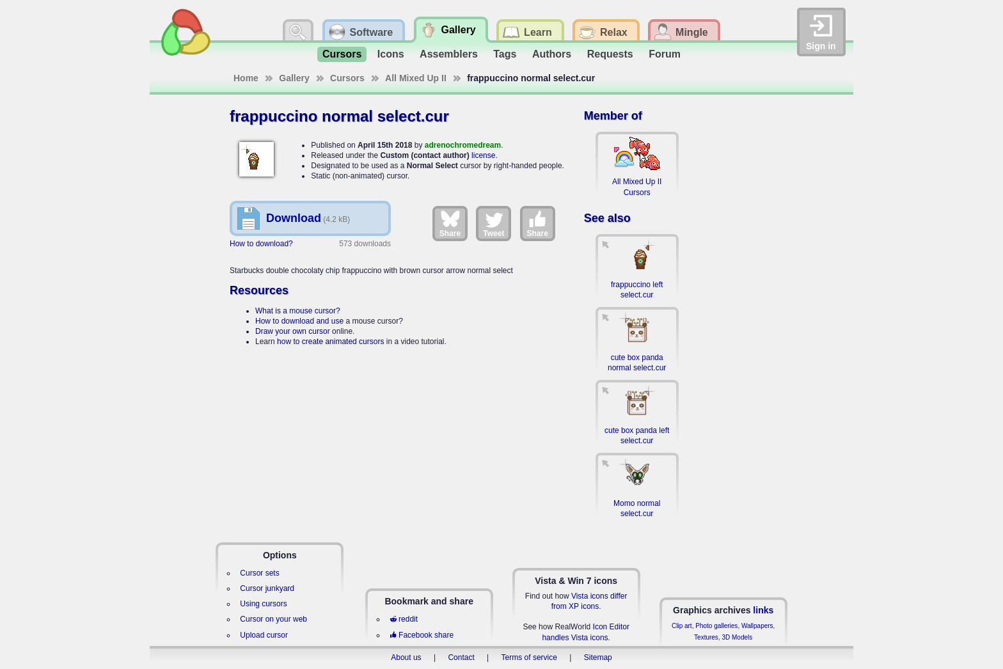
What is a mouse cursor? (297, 310)
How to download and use (299, 321)
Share (450, 223)
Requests (610, 54)
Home (245, 78)
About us (406, 657)
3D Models (737, 637)
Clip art (682, 625)
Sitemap (598, 657)
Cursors (341, 54)
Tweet (493, 223)
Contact (461, 657)
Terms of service (529, 657)
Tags (504, 54)
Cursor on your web (273, 619)
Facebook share (422, 635)
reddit (404, 619)
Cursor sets (259, 573)
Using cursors (263, 603)
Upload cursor (264, 635)
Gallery (294, 78)
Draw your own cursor (292, 331)
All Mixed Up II (415, 78)
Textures (706, 637)
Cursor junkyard (267, 588)
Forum (665, 54)
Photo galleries (716, 625)
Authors (551, 54)
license (483, 155)
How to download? (261, 243)
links (763, 610)
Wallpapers (757, 625)
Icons (390, 54)
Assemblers (449, 54)
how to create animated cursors (330, 341)
